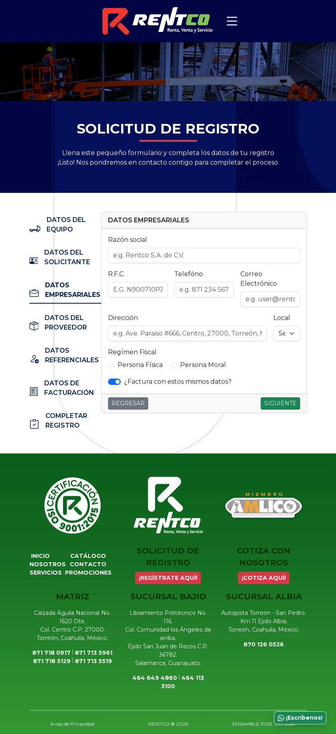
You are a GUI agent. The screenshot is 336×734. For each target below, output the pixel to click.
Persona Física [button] (140, 365)
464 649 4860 (154, 677)
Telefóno (188, 274)
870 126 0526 (264, 644)
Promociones (88, 572)
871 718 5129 (52, 661)
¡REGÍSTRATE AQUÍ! (168, 577)
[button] (111, 365)
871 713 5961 (93, 652)
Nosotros (47, 564)
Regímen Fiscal (132, 352)
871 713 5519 (93, 661)
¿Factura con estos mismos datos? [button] (178, 381)
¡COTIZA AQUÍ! (264, 577)
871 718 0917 (51, 652)
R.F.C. (116, 274)
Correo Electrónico (258, 278)
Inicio (40, 555)
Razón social (127, 239)
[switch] (114, 382)
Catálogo (88, 555)
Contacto (88, 564)
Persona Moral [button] (203, 365)
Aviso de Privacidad (72, 724)
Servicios (45, 572)
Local (281, 318)
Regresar (128, 403)
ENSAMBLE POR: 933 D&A (263, 724)
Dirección (123, 318)
